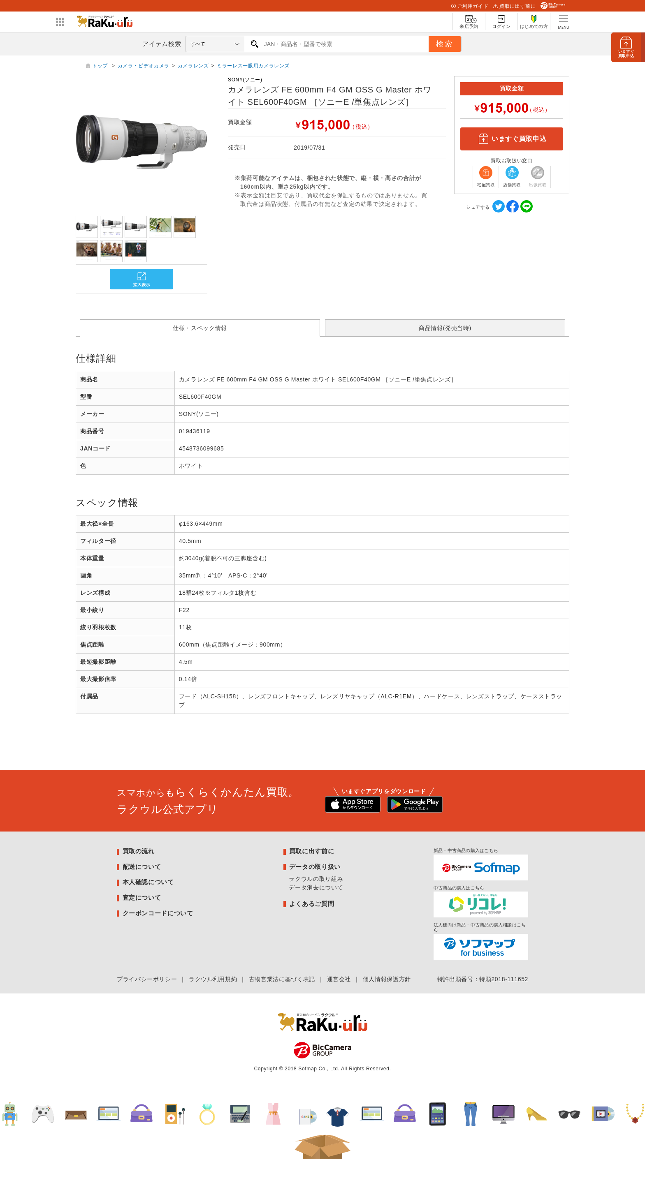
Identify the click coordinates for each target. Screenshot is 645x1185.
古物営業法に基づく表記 (282, 979)
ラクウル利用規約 (213, 979)
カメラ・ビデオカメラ (143, 66)
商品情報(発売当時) (445, 328)
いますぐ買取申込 (511, 139)
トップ (100, 66)
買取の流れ (139, 851)
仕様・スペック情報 (200, 328)
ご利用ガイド (469, 6)
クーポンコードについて (158, 913)
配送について (142, 866)
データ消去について (316, 887)
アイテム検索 (161, 43)
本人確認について (148, 881)
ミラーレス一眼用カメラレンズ (253, 66)
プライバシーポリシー (147, 979)
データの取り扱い (315, 866)
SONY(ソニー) (245, 80)
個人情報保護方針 (387, 979)
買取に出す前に (514, 6)
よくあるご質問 (311, 903)
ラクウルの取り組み (316, 878)
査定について (142, 897)
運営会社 (339, 979)
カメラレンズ (193, 66)
